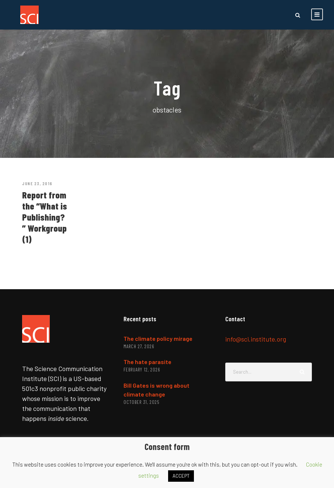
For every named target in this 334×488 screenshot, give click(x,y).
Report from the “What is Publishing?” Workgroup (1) (44, 217)
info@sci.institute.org (255, 339)
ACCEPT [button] (181, 476)
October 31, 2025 (141, 402)
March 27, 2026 (138, 346)
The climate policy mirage (157, 338)
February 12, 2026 (141, 370)
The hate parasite (147, 361)
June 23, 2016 (37, 183)
